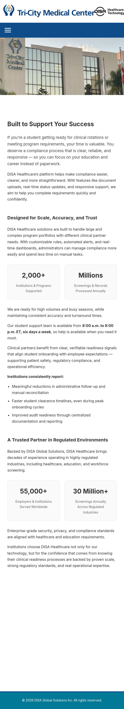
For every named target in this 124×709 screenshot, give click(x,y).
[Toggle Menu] (7, 30)
